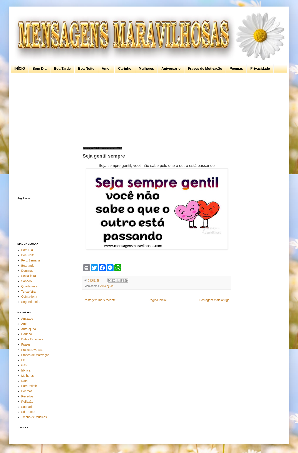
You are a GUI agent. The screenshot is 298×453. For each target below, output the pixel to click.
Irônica (25, 370)
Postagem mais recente (100, 300)
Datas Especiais (32, 339)
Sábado (26, 281)
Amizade (27, 318)
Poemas (236, 68)
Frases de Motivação (205, 68)
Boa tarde (28, 265)
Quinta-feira (29, 296)
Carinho (124, 68)
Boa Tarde (62, 68)
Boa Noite (86, 68)
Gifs (24, 365)
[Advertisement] (147, 109)
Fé (23, 360)
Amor (106, 68)
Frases (26, 344)
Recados (27, 396)
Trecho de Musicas (34, 417)
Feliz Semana (30, 260)
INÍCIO (19, 68)
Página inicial (158, 300)
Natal (24, 381)
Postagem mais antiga (214, 300)
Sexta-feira (28, 276)
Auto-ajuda (107, 286)
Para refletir (29, 386)
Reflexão (27, 401)
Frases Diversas (32, 349)
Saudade (27, 407)
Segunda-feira (30, 302)
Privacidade (260, 68)
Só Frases (28, 412)
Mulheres (146, 68)
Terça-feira (28, 291)
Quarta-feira (29, 286)
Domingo (27, 270)
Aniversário (171, 68)
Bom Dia (39, 68)
